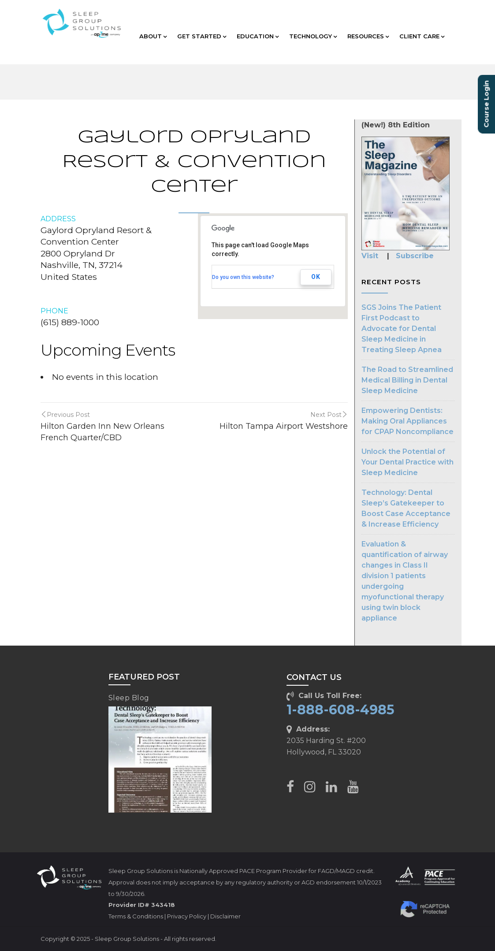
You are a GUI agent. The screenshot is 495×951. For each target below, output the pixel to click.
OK (315, 276)
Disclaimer (225, 916)
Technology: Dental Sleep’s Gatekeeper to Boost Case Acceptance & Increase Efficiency (405, 508)
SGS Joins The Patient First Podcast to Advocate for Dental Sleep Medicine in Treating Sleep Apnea (401, 328)
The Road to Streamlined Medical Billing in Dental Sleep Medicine (407, 380)
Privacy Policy (186, 916)
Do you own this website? (243, 277)
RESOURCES (368, 36)
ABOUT (153, 36)
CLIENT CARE (421, 36)
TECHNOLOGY (313, 36)
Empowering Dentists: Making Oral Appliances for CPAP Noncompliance (407, 421)
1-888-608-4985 (341, 710)
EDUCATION (258, 36)
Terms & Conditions (135, 916)
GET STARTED (201, 36)
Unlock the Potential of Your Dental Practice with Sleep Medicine (407, 462)
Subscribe (415, 256)
